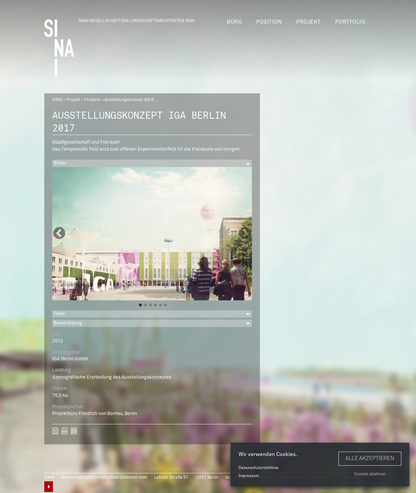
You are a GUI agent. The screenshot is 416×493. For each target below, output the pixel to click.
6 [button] (165, 305)
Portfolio (350, 22)
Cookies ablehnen (370, 474)
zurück (74, 430)
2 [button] (145, 305)
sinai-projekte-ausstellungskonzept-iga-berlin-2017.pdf (65, 430)
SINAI (57, 100)
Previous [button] (59, 234)
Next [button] (245, 234)
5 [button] (160, 305)
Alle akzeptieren (369, 458)
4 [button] (155, 305)
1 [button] (140, 305)
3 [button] (150, 305)
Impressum (249, 476)
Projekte (92, 100)
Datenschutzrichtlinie (259, 468)
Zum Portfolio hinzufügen (55, 430)
